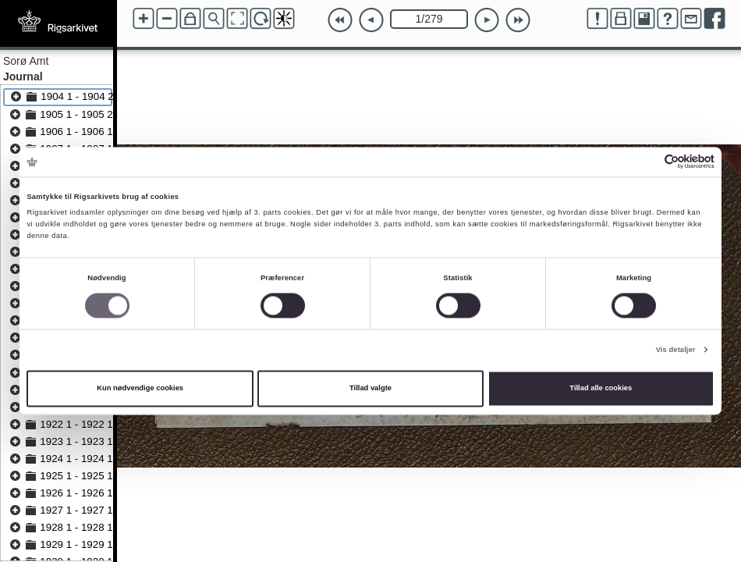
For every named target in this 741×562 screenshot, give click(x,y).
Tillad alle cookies (600, 389)
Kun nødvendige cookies (140, 389)
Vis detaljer (676, 350)
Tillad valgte (370, 389)
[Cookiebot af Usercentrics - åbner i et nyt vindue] (646, 162)
